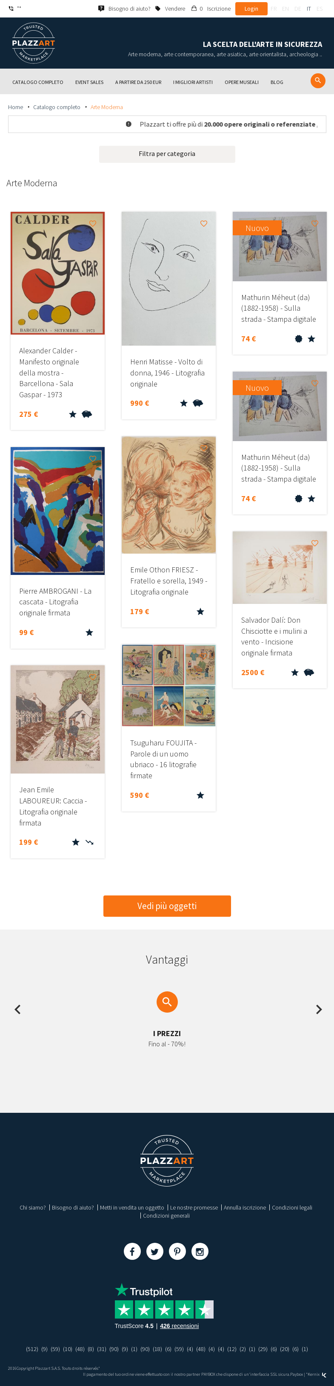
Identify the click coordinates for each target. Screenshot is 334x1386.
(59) (55, 1349)
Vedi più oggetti (167, 906)
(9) (44, 1349)
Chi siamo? (33, 1207)
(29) (263, 1349)
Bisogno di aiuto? (73, 1207)
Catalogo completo (57, 107)
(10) (67, 1349)
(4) (190, 1349)
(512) (32, 1349)
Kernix (317, 1374)
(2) (243, 1349)
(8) (91, 1349)
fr (274, 8)
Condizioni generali (166, 1215)
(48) (80, 1349)
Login (251, 8)
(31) (101, 1349)
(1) (134, 1349)
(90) (114, 1349)
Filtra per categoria (167, 153)
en (285, 8)
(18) (157, 1349)
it (309, 8)
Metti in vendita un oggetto (132, 1207)
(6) (168, 1349)
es (320, 8)
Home (16, 107)
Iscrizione (219, 8)
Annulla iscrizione (245, 1207)
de (297, 8)
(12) (232, 1349)
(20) (284, 1349)
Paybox (296, 1374)
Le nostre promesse (194, 1207)
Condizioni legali (292, 1207)
